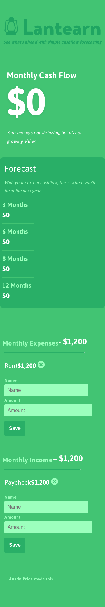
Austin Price (21, 579)
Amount (12, 400)
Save (15, 428)
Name (10, 380)
